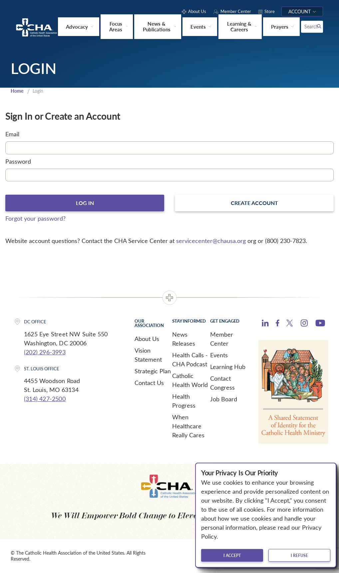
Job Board (223, 400)
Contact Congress (222, 383)
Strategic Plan (153, 372)
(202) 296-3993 (45, 352)
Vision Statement (148, 355)
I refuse (299, 555)
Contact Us (149, 383)
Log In (84, 203)
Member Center (221, 339)
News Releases (183, 339)
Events (219, 356)
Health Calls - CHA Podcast (190, 360)
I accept (232, 555)
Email (12, 134)
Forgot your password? (35, 219)
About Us (147, 339)
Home (18, 90)
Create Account (254, 203)
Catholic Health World (190, 380)
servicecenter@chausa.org (211, 241)
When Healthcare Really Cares (188, 427)
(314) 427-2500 (45, 399)
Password (18, 161)
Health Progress (183, 401)
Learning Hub (227, 367)
